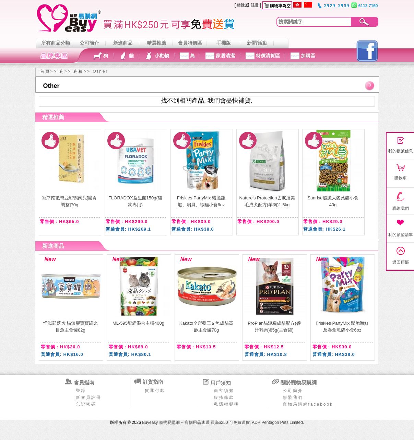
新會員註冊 (89, 397)
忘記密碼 (86, 404)
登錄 (240, 5)
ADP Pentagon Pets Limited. (278, 422)
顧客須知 (224, 390)
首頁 (45, 71)
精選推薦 (156, 43)
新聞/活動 (257, 43)
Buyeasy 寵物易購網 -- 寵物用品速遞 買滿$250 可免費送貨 (195, 422)
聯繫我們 (293, 397)
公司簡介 (89, 43)
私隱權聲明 (226, 404)
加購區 (307, 55)
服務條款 (224, 397)
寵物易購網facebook (308, 404)
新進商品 (122, 43)
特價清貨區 (267, 55)
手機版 (223, 43)
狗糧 (78, 71)
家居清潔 (224, 55)
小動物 (161, 55)
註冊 (255, 5)
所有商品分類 (55, 43)
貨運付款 (155, 390)
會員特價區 (190, 43)
